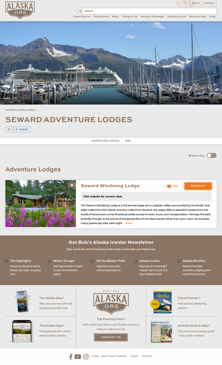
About (196, 3)
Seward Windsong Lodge (110, 186)
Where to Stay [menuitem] (197, 16)
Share (22, 129)
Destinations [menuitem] (101, 16)
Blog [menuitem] (212, 16)
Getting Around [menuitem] (176, 16)
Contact (209, 3)
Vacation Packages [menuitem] (152, 16)
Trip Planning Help (111, 319)
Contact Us (111, 337)
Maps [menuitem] (115, 16)
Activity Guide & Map (194, 325)
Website (198, 186)
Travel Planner (189, 298)
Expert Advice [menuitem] (81, 16)
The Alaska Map (51, 298)
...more (127, 223)
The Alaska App (51, 325)
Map (128, 141)
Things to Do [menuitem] (130, 16)
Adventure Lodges (105, 141)
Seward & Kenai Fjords (20, 110)
